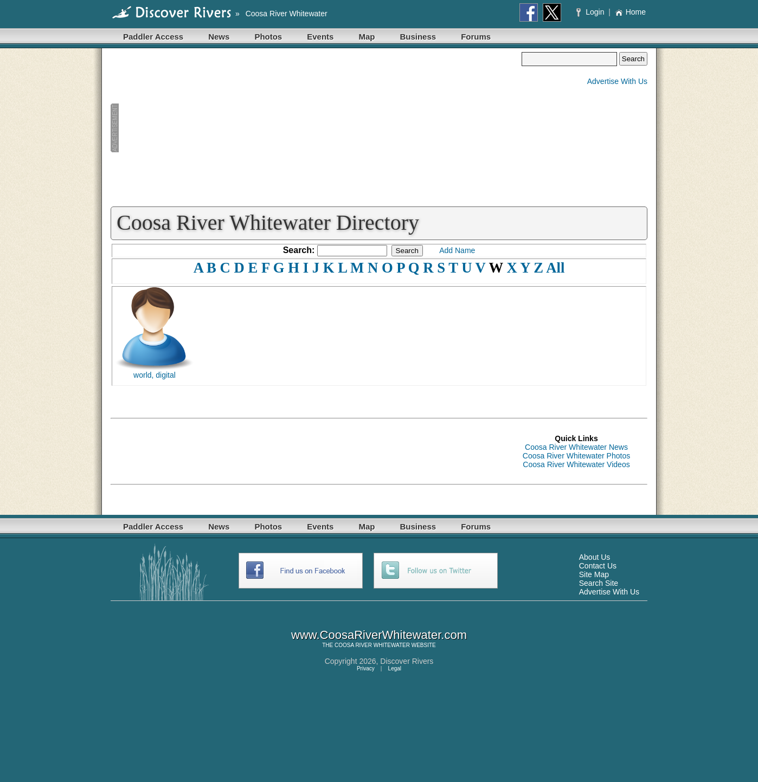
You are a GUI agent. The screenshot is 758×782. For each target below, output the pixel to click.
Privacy (366, 668)
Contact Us (597, 565)
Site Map (594, 574)
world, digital (154, 375)
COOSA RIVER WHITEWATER (372, 645)
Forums (476, 36)
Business (418, 36)
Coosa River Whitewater (286, 13)
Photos (268, 36)
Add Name (457, 250)
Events (320, 36)
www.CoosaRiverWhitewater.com (379, 635)
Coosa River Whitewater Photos (576, 455)
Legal (394, 668)
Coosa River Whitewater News (576, 447)
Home (630, 12)
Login (591, 12)
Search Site (598, 583)
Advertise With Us (617, 81)
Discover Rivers (406, 661)
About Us (595, 557)
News (218, 36)
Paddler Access (153, 36)
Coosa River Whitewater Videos (576, 464)
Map (366, 36)
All (555, 268)
